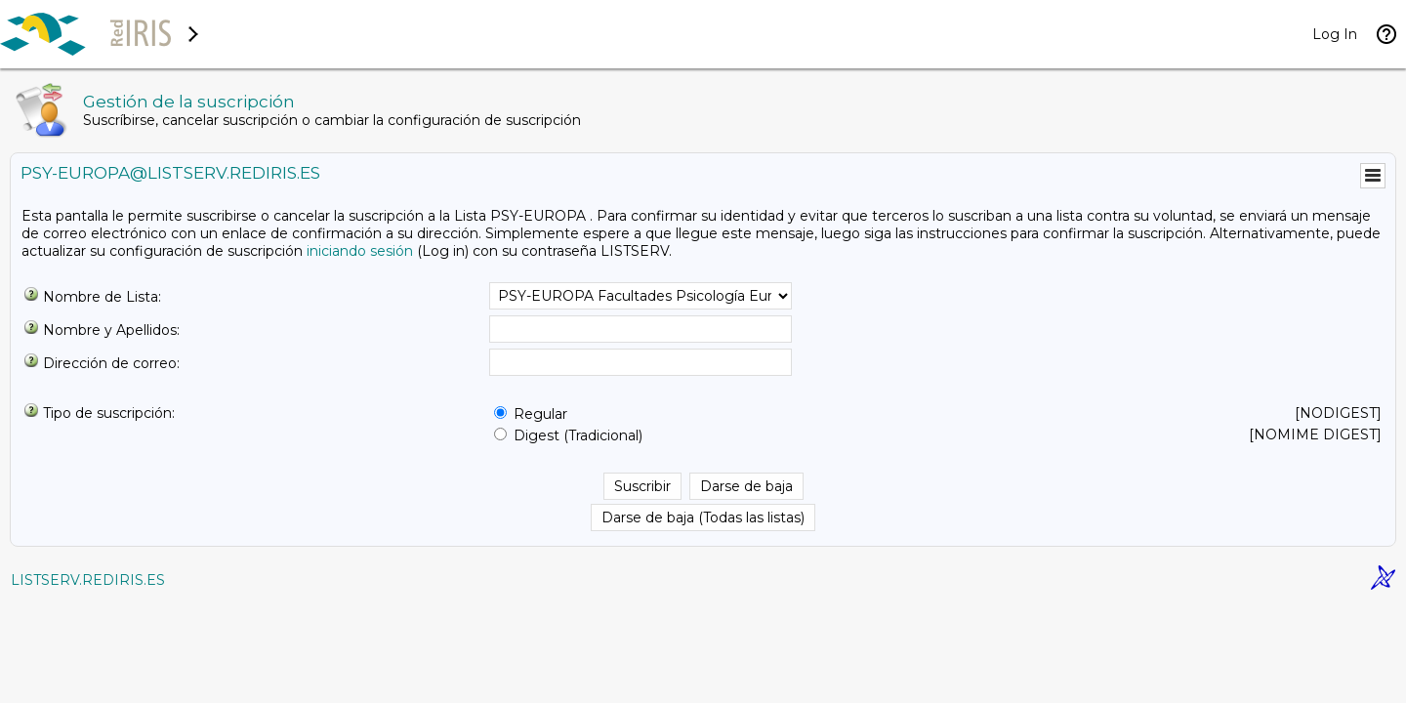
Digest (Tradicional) (578, 435)
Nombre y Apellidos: (111, 330)
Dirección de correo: (111, 363)
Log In (1334, 34)
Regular (540, 414)
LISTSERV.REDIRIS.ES (88, 580)
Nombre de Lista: (102, 297)
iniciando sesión (360, 251)
